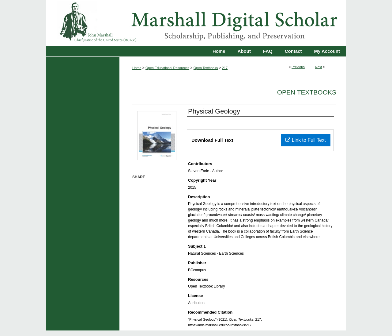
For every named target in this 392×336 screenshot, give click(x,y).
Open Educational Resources (167, 68)
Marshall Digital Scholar (196, 23)
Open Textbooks (206, 68)
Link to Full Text (305, 140)
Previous (298, 67)
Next (318, 67)
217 (225, 68)
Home (136, 68)
